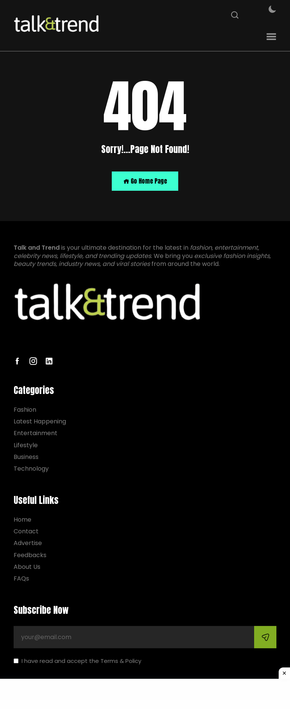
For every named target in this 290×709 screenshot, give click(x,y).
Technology (31, 468)
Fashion (25, 409)
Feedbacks (30, 555)
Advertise (28, 543)
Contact (26, 531)
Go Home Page (145, 180)
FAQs (21, 578)
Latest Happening (40, 421)
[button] (271, 37)
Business (26, 456)
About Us (27, 566)
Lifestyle (26, 445)
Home (22, 519)
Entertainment (35, 433)
